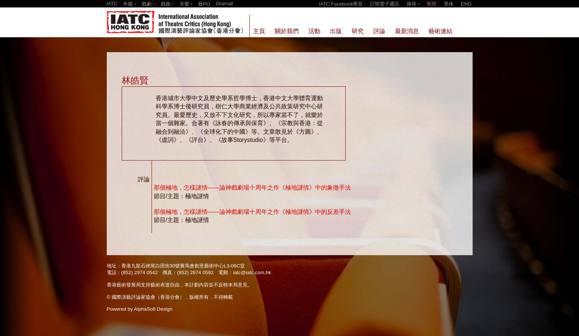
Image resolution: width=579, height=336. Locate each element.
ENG (466, 4)
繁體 (431, 4)
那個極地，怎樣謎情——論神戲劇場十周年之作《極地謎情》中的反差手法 (252, 212)
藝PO (204, 4)
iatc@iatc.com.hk (252, 272)
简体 (449, 4)
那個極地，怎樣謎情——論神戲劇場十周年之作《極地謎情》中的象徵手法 (252, 187)
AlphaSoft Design (153, 309)
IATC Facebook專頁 (341, 4)
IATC (112, 3)
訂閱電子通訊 (384, 4)
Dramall (224, 3)
